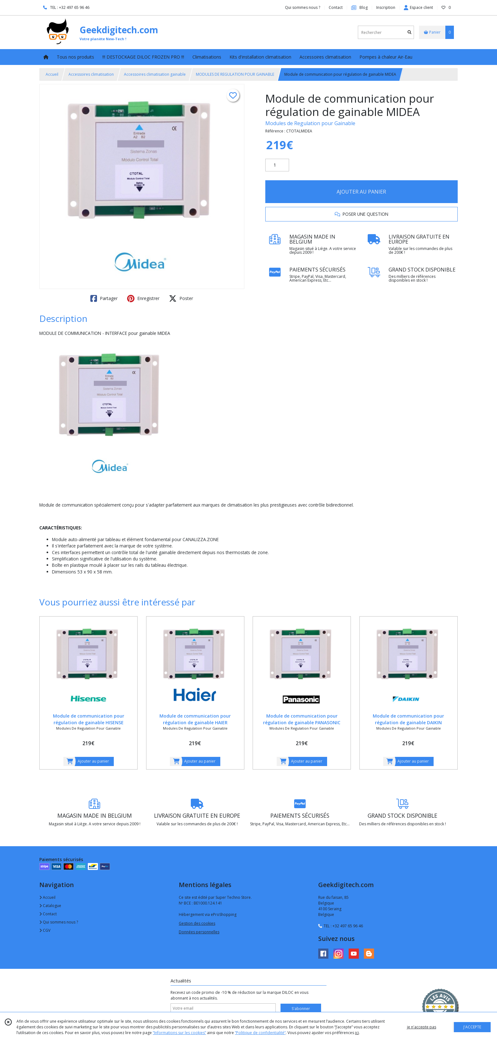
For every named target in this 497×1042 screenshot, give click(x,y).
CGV (44, 930)
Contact (336, 7)
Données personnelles (199, 932)
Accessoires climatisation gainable (155, 74)
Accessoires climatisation (91, 74)
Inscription (385, 7)
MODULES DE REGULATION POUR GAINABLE (235, 74)
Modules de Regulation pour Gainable (310, 123)
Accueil (52, 74)
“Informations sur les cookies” (179, 1032)
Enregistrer (143, 298)
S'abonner (301, 1008)
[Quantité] (277, 165)
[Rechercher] (409, 32)
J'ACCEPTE (472, 1027)
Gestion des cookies (197, 923)
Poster (181, 298)
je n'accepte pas (421, 1027)
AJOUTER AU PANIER (361, 191)
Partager (104, 298)
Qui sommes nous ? (58, 922)
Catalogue (50, 905)
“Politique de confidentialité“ (260, 1032)
